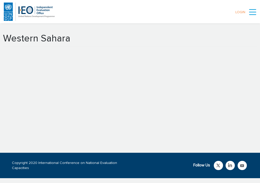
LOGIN (240, 12)
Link (218, 165)
